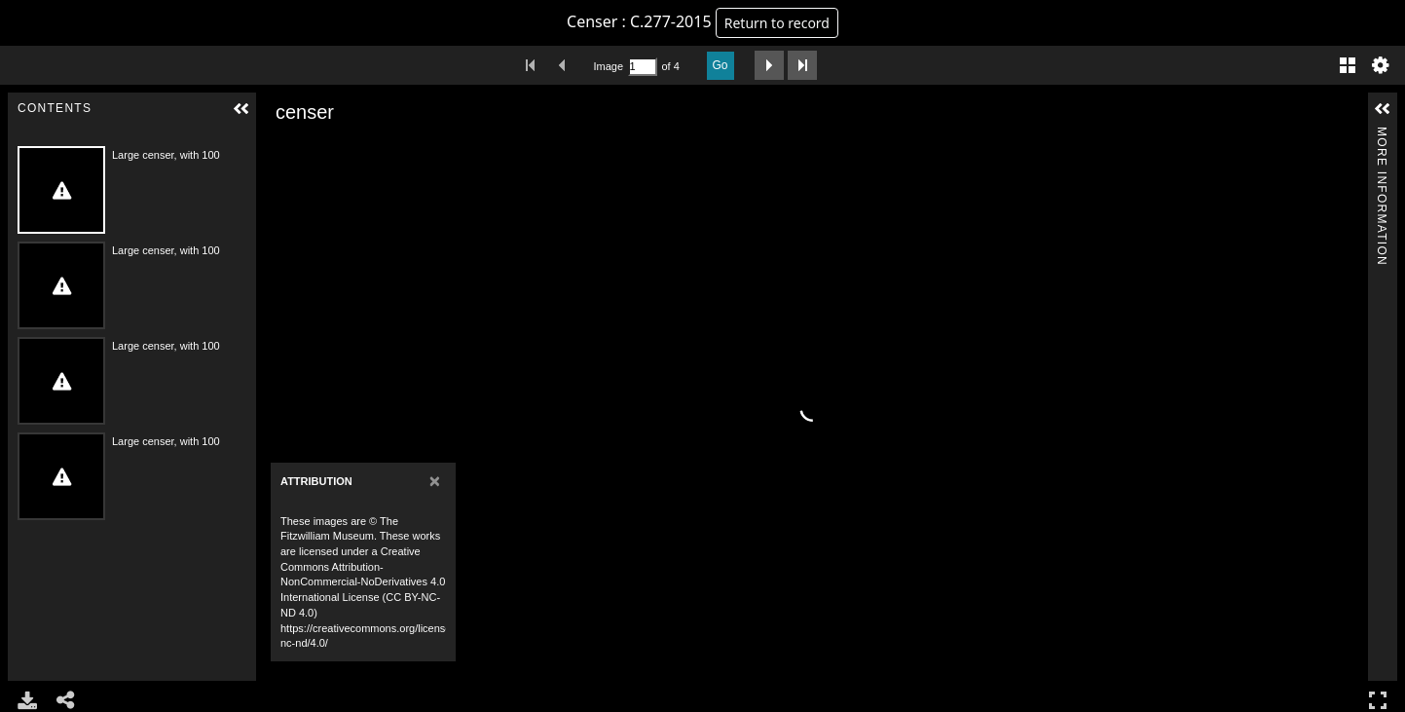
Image (608, 66)
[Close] (435, 481)
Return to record (777, 23)
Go (720, 65)
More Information (1381, 135)
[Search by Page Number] (642, 66)
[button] (241, 109)
